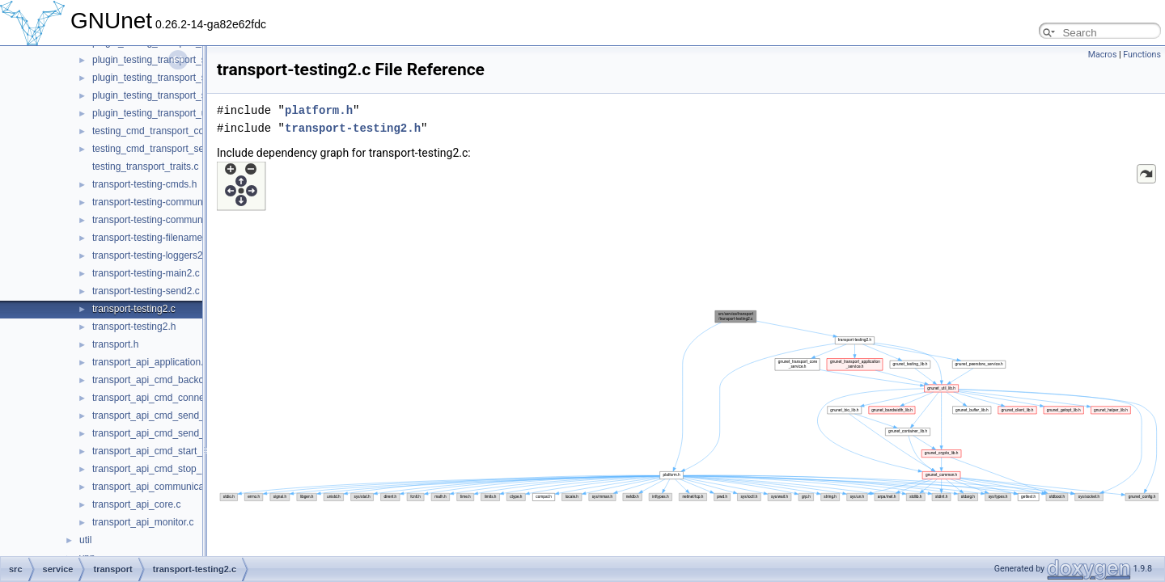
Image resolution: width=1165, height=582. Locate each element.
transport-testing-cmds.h (144, 184)
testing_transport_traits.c (145, 166)
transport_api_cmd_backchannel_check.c (181, 380)
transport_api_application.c (150, 362)
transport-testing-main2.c (146, 273)
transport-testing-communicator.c (163, 202)
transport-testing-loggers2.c (151, 255)
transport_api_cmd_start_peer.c (160, 451)
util (85, 540)
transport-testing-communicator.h (163, 220)
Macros (1102, 54)
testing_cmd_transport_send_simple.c (174, 148)
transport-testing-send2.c (146, 291)
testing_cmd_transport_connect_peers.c (178, 131)
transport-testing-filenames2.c (156, 237)
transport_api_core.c (136, 504)
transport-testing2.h (134, 326)
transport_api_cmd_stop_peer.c (160, 468)
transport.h (115, 344)
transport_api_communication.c (159, 486)
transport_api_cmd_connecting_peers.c (177, 397)
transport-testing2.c (134, 308)
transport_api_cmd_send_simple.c (166, 415)
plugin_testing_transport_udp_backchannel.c (188, 113)
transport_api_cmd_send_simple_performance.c (196, 433)
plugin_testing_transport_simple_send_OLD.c (190, 77)
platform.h (319, 110)
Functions (1142, 54)
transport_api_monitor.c (142, 522)
